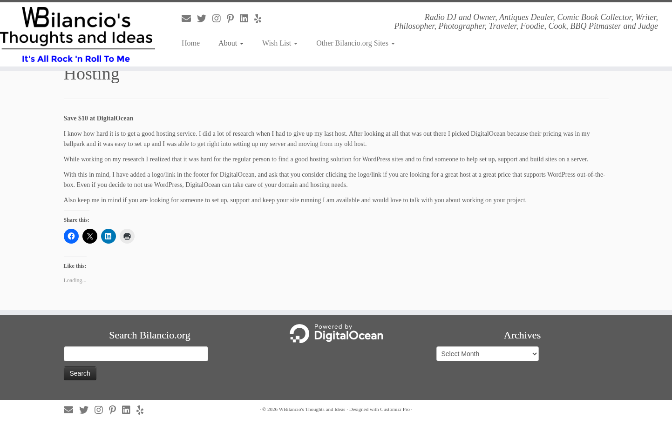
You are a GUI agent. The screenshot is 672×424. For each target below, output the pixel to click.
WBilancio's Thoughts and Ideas (312, 409)
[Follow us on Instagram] (219, 18)
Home (191, 43)
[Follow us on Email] (189, 18)
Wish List (280, 43)
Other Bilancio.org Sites (355, 43)
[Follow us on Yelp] (260, 18)
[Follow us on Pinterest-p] (233, 18)
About (231, 43)
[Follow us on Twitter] (204, 18)
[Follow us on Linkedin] (247, 18)
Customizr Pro (395, 409)
